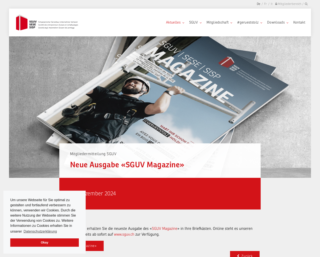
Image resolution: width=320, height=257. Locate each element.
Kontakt (299, 22)
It (272, 4)
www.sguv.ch (124, 234)
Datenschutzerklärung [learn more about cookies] (40, 231)
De (258, 4)
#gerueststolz (249, 22)
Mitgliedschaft (219, 22)
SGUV (195, 22)
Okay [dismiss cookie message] (44, 242)
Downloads (277, 22)
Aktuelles (175, 22)
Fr (265, 4)
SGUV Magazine (164, 228)
